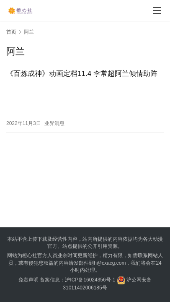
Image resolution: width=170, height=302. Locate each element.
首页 (11, 32)
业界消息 (54, 123)
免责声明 (28, 280)
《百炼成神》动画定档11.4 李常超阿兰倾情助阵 (81, 74)
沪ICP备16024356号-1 (90, 280)
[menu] (157, 10)
